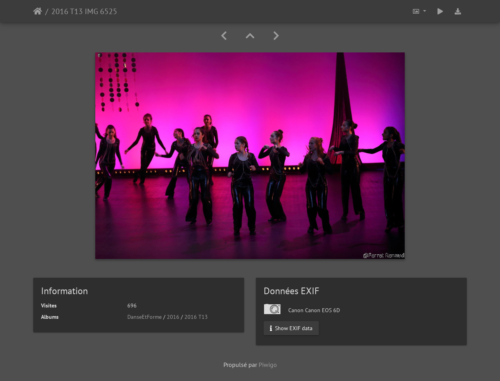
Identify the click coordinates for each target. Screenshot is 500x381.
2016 (173, 316)
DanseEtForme (144, 316)
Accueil (37, 11)
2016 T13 (196, 316)
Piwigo (268, 364)
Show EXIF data (291, 328)
